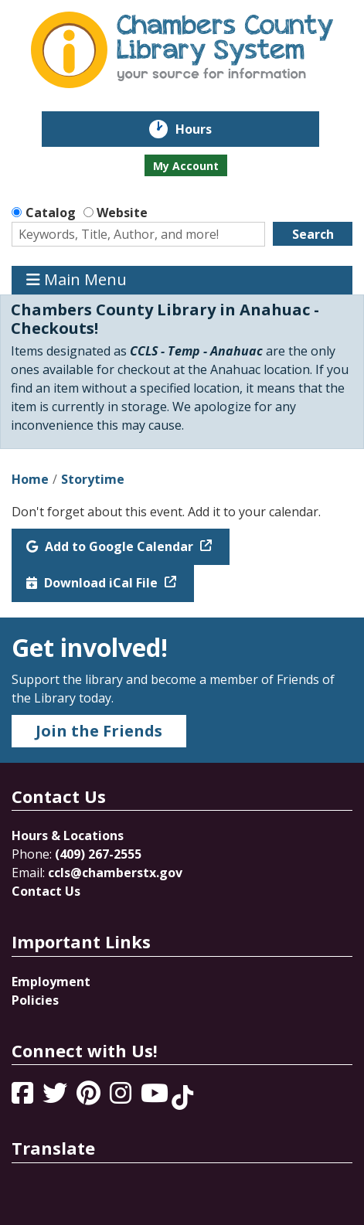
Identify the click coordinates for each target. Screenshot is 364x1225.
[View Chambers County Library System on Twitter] (56, 1097)
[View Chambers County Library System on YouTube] (156, 1097)
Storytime (92, 479)
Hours (204, 129)
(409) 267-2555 (98, 854)
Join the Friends (99, 730)
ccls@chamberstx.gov (115, 872)
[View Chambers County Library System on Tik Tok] (182, 1097)
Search (313, 234)
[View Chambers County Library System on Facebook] (24, 1097)
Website (122, 212)
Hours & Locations (68, 835)
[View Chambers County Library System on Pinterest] (90, 1097)
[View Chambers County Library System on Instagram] (122, 1097)
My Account (186, 165)
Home (30, 479)
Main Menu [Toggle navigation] (76, 280)
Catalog (51, 212)
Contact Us (46, 891)
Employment (51, 981)
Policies (35, 1000)
